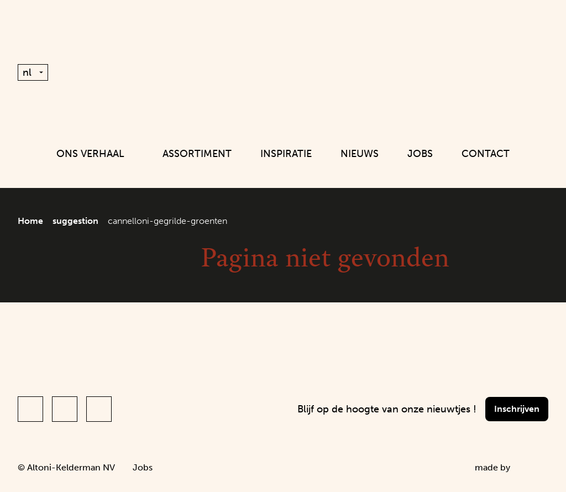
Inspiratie (286, 154)
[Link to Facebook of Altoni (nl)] (30, 409)
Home (30, 221)
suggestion (75, 221)
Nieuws (359, 154)
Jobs (420, 154)
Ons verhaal (95, 154)
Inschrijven (516, 409)
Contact (486, 154)
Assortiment (197, 154)
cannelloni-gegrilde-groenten (167, 221)
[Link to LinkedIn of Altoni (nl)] (99, 409)
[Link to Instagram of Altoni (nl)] (64, 409)
